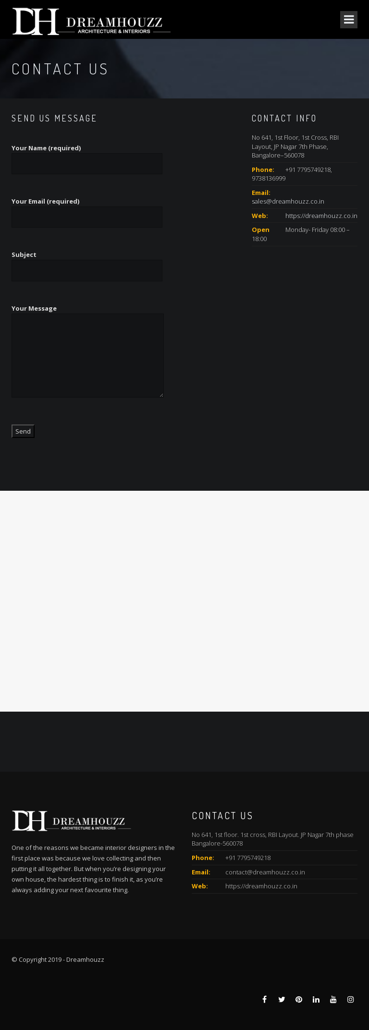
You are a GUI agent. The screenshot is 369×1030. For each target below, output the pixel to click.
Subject (87, 262)
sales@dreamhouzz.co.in (288, 201)
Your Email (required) (87, 209)
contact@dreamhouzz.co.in (265, 872)
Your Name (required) (87, 156)
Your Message (88, 356)
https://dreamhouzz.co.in (321, 215)
